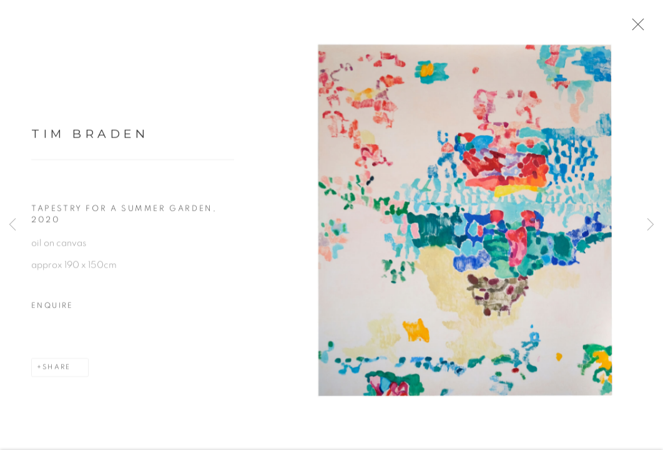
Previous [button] (12, 225)
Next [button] (650, 225)
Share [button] (56, 374)
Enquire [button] (52, 313)
